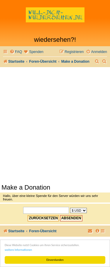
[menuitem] (16, 52)
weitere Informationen (18, 250)
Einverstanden (55, 260)
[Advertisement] (55, 125)
